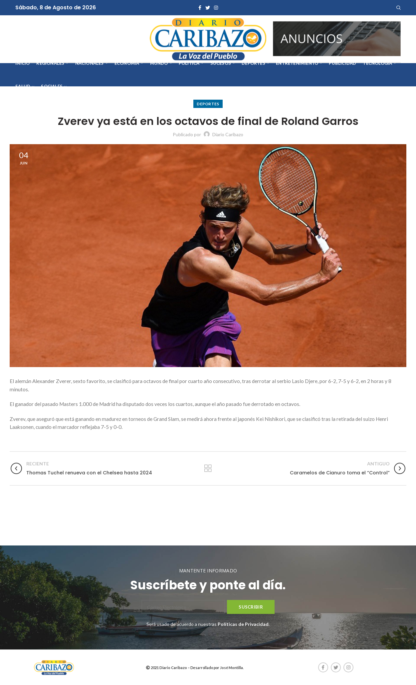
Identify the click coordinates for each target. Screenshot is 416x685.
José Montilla (231, 667)
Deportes (208, 103)
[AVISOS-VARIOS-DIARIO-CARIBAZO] (337, 38)
